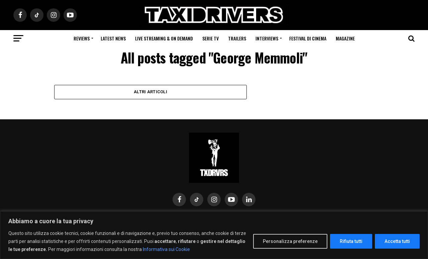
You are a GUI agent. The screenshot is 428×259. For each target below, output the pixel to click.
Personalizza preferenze (290, 241)
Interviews (266, 38)
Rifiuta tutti (351, 241)
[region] (214, 235)
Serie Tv (210, 38)
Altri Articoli (150, 92)
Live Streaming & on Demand (164, 38)
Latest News (113, 38)
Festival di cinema (307, 38)
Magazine (345, 38)
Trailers (237, 38)
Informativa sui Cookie (166, 249)
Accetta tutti (397, 241)
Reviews (82, 38)
